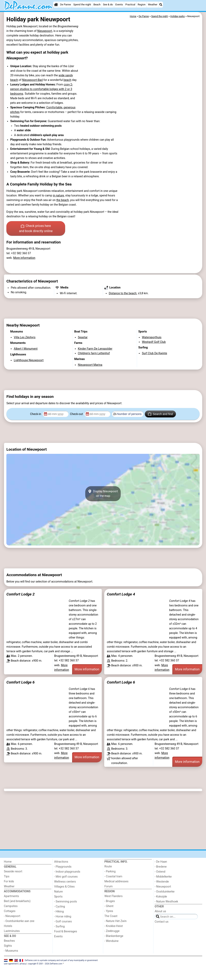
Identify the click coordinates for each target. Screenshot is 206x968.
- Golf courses (63, 921)
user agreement (11, 964)
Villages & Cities (64, 886)
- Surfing (59, 926)
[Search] (161, 5)
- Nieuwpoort (12, 916)
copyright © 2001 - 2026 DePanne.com (45, 964)
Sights (8, 945)
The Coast (110, 916)
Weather (152, 4)
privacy (23, 964)
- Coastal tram (113, 876)
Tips (7, 876)
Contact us (161, 921)
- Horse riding (62, 916)
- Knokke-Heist (113, 926)
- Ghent (109, 906)
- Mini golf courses (66, 876)
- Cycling (59, 906)
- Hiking (59, 911)
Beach (96, 4)
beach (67, 80)
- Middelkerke (163, 876)
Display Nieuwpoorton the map (103, 494)
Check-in (36, 414)
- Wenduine (111, 941)
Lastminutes (12, 931)
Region (141, 4)
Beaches (9, 941)
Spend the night (82, 4)
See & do (108, 4)
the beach (62, 200)
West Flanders (113, 896)
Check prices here (36, 228)
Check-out (76, 414)
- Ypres (108, 911)
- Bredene (161, 866)
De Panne (65, 4)
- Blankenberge (113, 936)
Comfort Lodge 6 (20, 682)
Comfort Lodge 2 (20, 594)
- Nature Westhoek (166, 901)
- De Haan (161, 861)
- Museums (11, 950)
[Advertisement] (103, 308)
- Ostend (160, 871)
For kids (9, 881)
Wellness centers (65, 881)
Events (119, 4)
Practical (130, 4)
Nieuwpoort (44, 31)
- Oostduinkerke (165, 891)
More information (24, 258)
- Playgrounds (63, 866)
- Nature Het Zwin (115, 921)
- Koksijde (161, 896)
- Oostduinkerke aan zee (19, 921)
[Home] (56, 5)
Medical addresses (116, 881)
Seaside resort (13, 871)
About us (160, 911)
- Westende (162, 881)
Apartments (11, 896)
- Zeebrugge (112, 931)
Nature (58, 891)
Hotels (8, 926)
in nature (58, 195)
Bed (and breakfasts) (17, 901)
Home (8, 861)
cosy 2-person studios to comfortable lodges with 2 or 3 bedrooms (41, 89)
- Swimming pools (65, 901)
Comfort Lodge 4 (121, 594)
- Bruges (109, 901)
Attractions (61, 861)
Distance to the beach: (123, 293)
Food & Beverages (65, 931)
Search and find (160, 414)
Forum (108, 886)
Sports (58, 896)
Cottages (10, 911)
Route (108, 866)
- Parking (110, 871)
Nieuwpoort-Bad (32, 80)
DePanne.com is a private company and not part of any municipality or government (61, 960)
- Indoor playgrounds (67, 871)
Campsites (11, 906)
